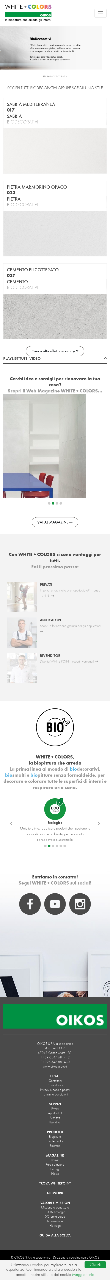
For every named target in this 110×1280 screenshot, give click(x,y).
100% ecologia (55, 1212)
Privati (55, 1108)
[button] (11, 823)
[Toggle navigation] (100, 13)
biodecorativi (55, 1141)
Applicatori (55, 1113)
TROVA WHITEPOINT (55, 1183)
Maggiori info (83, 1274)
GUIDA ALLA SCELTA (55, 1235)
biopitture (55, 1136)
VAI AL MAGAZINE (55, 522)
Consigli (55, 1169)
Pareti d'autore (55, 1164)
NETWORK (55, 1193)
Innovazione (55, 1221)
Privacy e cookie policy (55, 1089)
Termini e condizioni (55, 1094)
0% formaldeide (55, 1216)
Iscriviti (55, 1160)
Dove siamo (55, 1085)
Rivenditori (55, 1122)
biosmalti (55, 1145)
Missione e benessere (55, 1207)
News (55, 1173)
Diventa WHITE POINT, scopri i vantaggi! (69, 661)
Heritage (55, 1225)
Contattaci (55, 1080)
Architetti (55, 1117)
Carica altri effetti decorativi (54, 350)
